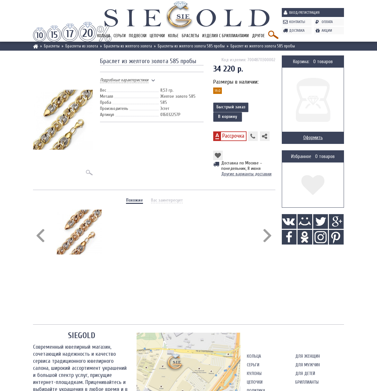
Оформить (313, 137)
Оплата (327, 22)
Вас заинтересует (167, 200)
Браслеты (190, 35)
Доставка (297, 30)
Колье (173, 35)
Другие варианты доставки (246, 174)
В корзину (227, 116)
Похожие (134, 200)
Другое (258, 35)
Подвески (138, 35)
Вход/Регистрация (304, 12)
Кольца (254, 356)
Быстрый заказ (230, 107)
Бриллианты (307, 382)
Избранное (301, 156)
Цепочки (157, 35)
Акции (327, 30)
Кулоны (254, 373)
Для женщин (307, 356)
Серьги (119, 35)
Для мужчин (307, 365)
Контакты (297, 22)
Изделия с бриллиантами (225, 35)
